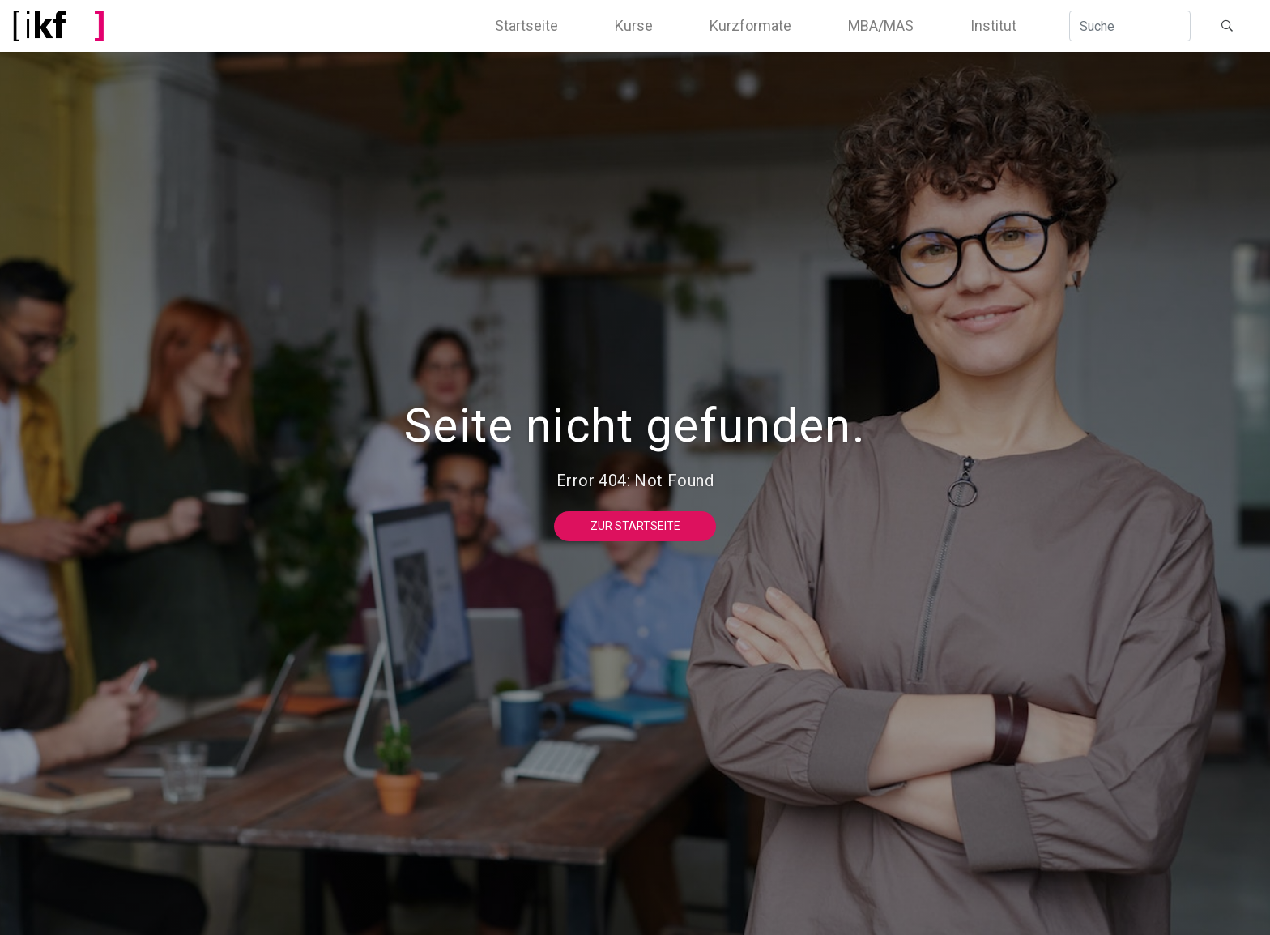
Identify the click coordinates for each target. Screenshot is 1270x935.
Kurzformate (750, 25)
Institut (993, 25)
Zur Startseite (635, 525)
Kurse (634, 25)
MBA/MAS (881, 25)
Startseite (526, 25)
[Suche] (1130, 26)
